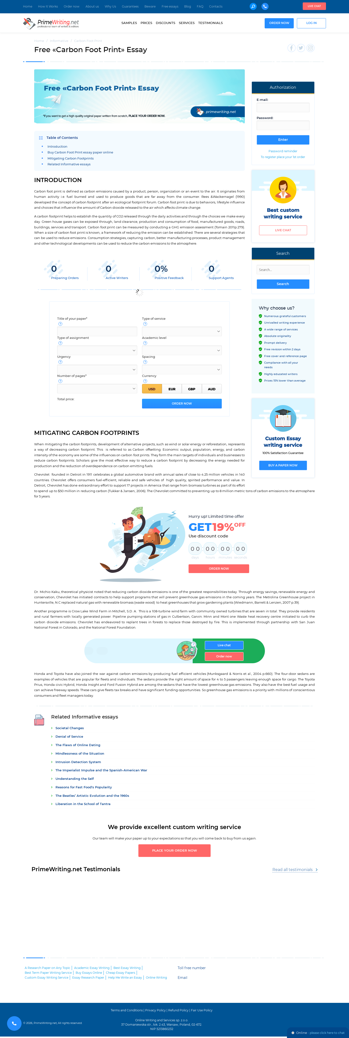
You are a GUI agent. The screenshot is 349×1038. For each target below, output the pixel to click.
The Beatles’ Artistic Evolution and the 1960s (92, 796)
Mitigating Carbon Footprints (71, 158)
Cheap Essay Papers (120, 974)
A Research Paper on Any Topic (47, 969)
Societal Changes (70, 728)
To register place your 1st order (283, 157)
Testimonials (210, 22)
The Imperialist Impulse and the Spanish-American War (101, 770)
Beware (150, 6)
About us (92, 6)
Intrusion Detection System (78, 762)
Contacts (215, 6)
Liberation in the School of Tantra (83, 804)
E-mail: (262, 100)
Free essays (170, 6)
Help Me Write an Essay (125, 979)
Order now (71, 6)
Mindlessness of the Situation (80, 753)
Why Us (110, 6)
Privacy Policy (155, 1011)
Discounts (165, 22)
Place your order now (174, 851)
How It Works (48, 6)
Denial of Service (69, 736)
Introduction (57, 146)
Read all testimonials (292, 871)
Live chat (314, 6)
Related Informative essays (69, 164)
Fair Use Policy (202, 1011)
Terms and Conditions (127, 1011)
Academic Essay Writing (92, 969)
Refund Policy (178, 1011)
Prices (146, 22)
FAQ (200, 6)
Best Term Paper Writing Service (48, 974)
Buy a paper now (283, 465)
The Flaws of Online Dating (78, 745)
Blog (187, 6)
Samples (129, 22)
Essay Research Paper (88, 979)
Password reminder (283, 151)
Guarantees (130, 6)
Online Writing (156, 979)
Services (187, 22)
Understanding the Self (75, 779)
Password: (265, 118)
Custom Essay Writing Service (46, 979)
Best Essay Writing (127, 969)
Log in (311, 23)
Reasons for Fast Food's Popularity (84, 787)
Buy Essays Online (89, 974)
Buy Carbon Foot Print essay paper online (80, 152)
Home (27, 6)
